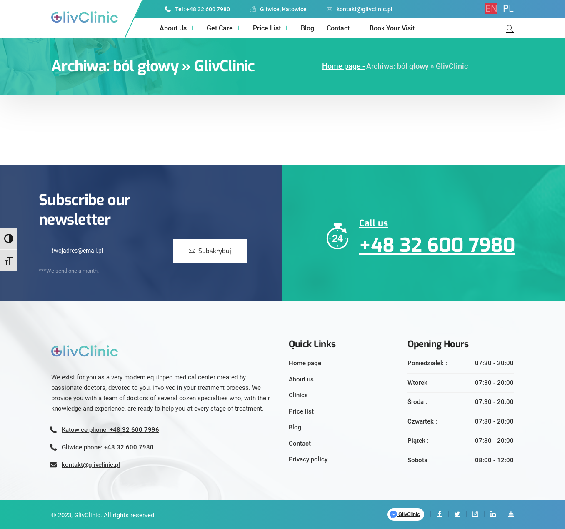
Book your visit (392, 28)
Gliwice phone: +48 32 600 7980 (108, 447)
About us (173, 28)
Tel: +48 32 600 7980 (197, 9)
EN (491, 8)
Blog (307, 28)
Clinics (298, 395)
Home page (305, 363)
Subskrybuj (210, 251)
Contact (338, 28)
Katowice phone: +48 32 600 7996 (110, 430)
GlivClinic (405, 514)
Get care (220, 28)
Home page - (343, 66)
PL (508, 8)
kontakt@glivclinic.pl (359, 9)
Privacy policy (308, 459)
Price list (267, 28)
